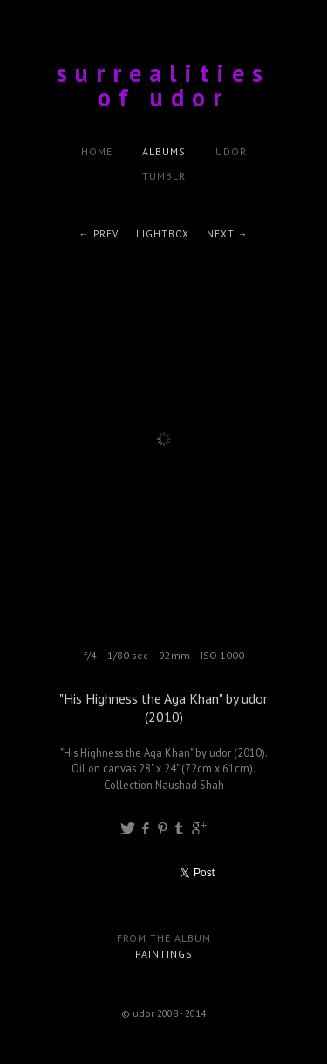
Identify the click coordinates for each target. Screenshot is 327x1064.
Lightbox (162, 234)
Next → (228, 234)
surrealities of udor (163, 85)
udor (231, 151)
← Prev (99, 234)
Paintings (164, 953)
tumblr (164, 175)
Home (96, 151)
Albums (164, 151)
